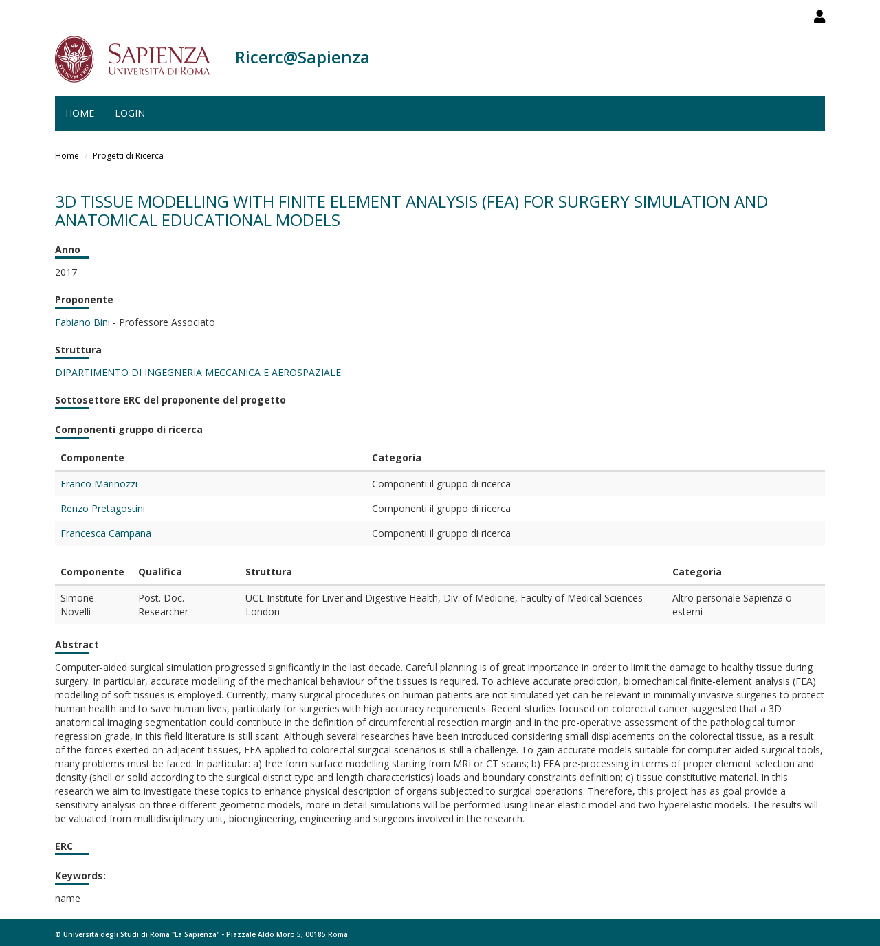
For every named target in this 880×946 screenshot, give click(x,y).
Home (79, 113)
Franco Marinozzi (99, 483)
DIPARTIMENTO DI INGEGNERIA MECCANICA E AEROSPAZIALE (198, 372)
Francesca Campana (105, 533)
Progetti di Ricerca (128, 156)
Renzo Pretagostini (102, 508)
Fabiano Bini (82, 322)
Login (130, 113)
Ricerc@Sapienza (302, 56)
